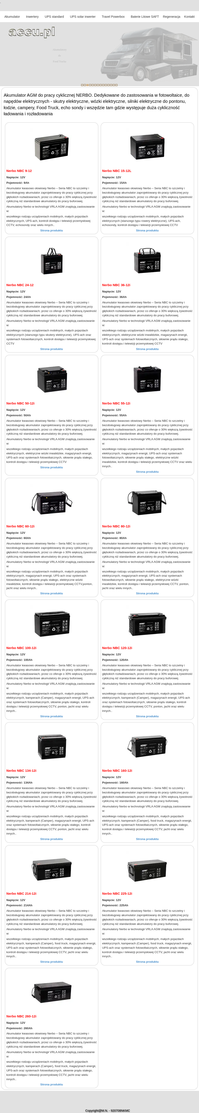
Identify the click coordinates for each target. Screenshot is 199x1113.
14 (116, 85)
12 (111, 85)
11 (108, 85)
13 (114, 85)
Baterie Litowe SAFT (145, 16)
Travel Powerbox (113, 16)
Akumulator (12, 16)
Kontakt (189, 16)
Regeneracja (171, 16)
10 (106, 85)
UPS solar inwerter (83, 16)
